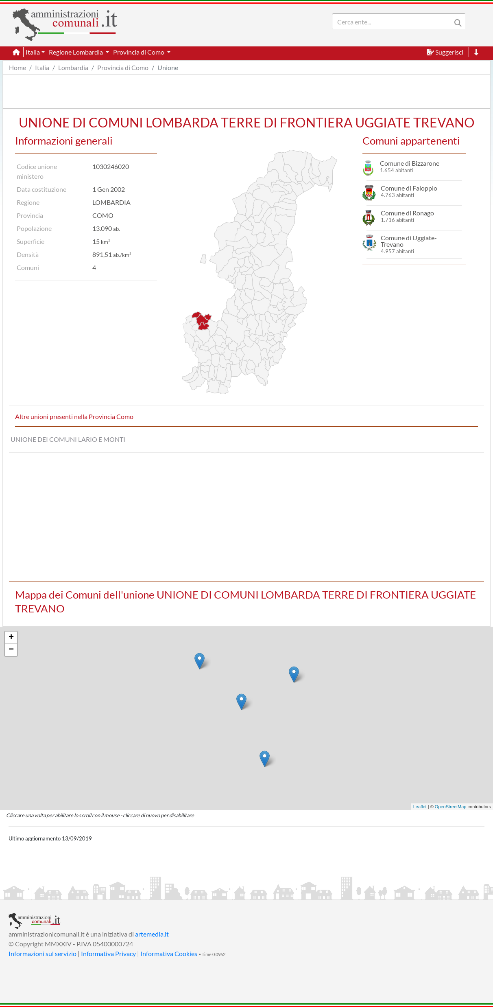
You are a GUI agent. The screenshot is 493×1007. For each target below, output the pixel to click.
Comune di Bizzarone (409, 163)
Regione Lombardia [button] (76, 52)
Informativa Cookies (168, 953)
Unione (167, 67)
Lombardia (73, 67)
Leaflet (420, 806)
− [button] (11, 650)
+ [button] (11, 638)
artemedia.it (152, 934)
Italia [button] (33, 52)
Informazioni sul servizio (42, 953)
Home (17, 67)
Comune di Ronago (407, 213)
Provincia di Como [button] (139, 52)
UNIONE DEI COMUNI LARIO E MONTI (68, 439)
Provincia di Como (122, 67)
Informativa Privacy (108, 953)
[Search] (393, 21)
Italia (42, 67)
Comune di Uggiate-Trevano (409, 241)
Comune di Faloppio (409, 188)
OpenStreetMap (451, 806)
